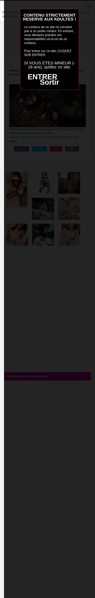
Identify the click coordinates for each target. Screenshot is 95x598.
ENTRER (42, 77)
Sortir (49, 82)
